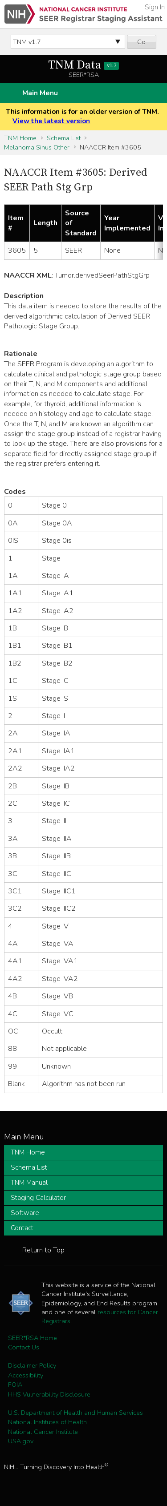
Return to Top (43, 1250)
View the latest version (51, 121)
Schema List (64, 137)
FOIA (15, 1384)
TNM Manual (29, 1182)
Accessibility (25, 1375)
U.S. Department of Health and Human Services (75, 1412)
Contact (22, 1227)
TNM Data (83, 65)
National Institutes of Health (47, 1421)
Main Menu (40, 93)
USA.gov (20, 1441)
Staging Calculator (38, 1197)
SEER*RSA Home (32, 1337)
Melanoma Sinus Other (36, 147)
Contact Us (23, 1347)
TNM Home (20, 137)
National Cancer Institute (43, 1431)
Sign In (155, 7)
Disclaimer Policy (32, 1365)
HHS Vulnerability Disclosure (49, 1394)
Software (25, 1212)
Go (141, 41)
